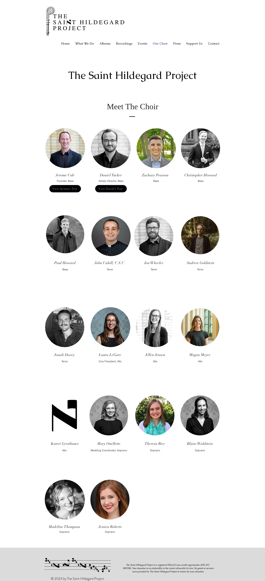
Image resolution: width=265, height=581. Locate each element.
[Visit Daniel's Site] (111, 188)
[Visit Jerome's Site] (65, 188)
